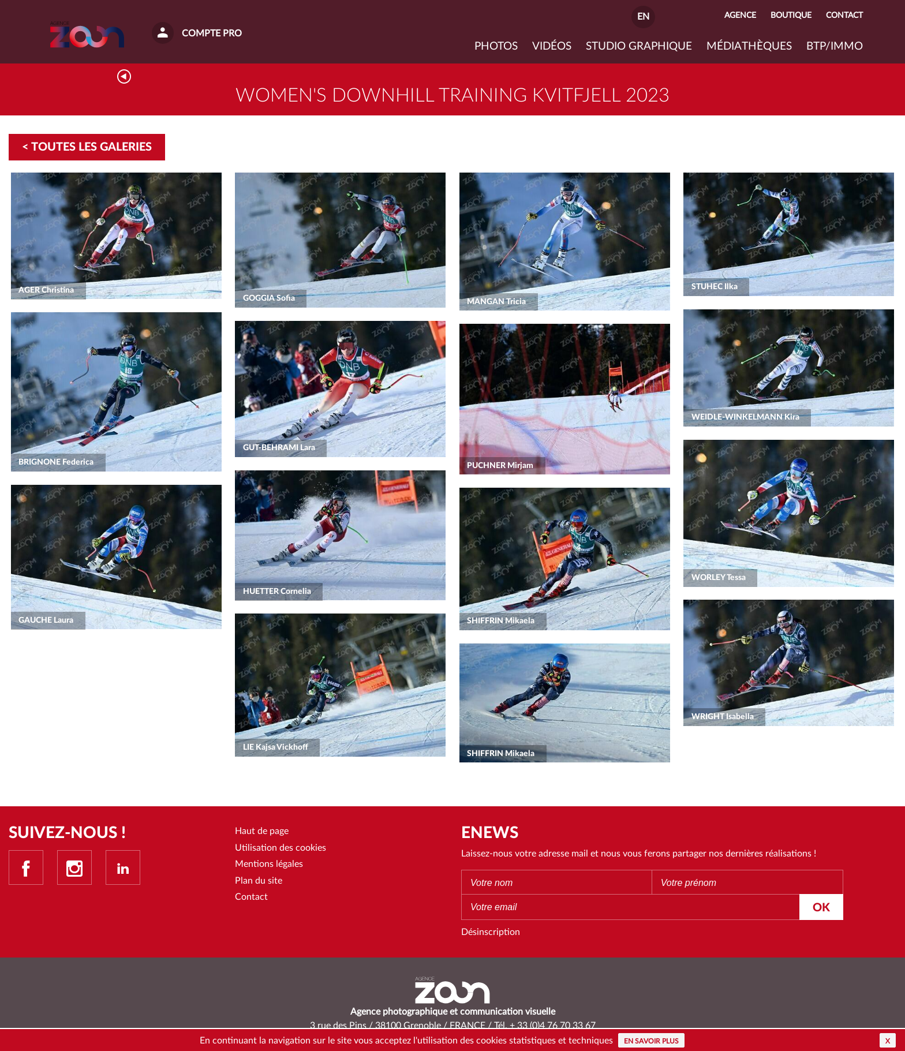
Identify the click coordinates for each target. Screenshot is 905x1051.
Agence (740, 15)
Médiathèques (749, 46)
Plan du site (258, 880)
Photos (496, 46)
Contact (251, 897)
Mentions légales (269, 864)
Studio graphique (639, 46)
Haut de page (262, 831)
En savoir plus (651, 1041)
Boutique (791, 15)
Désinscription (490, 932)
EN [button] (643, 16)
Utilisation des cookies (280, 847)
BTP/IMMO (834, 46)
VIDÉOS (551, 46)
